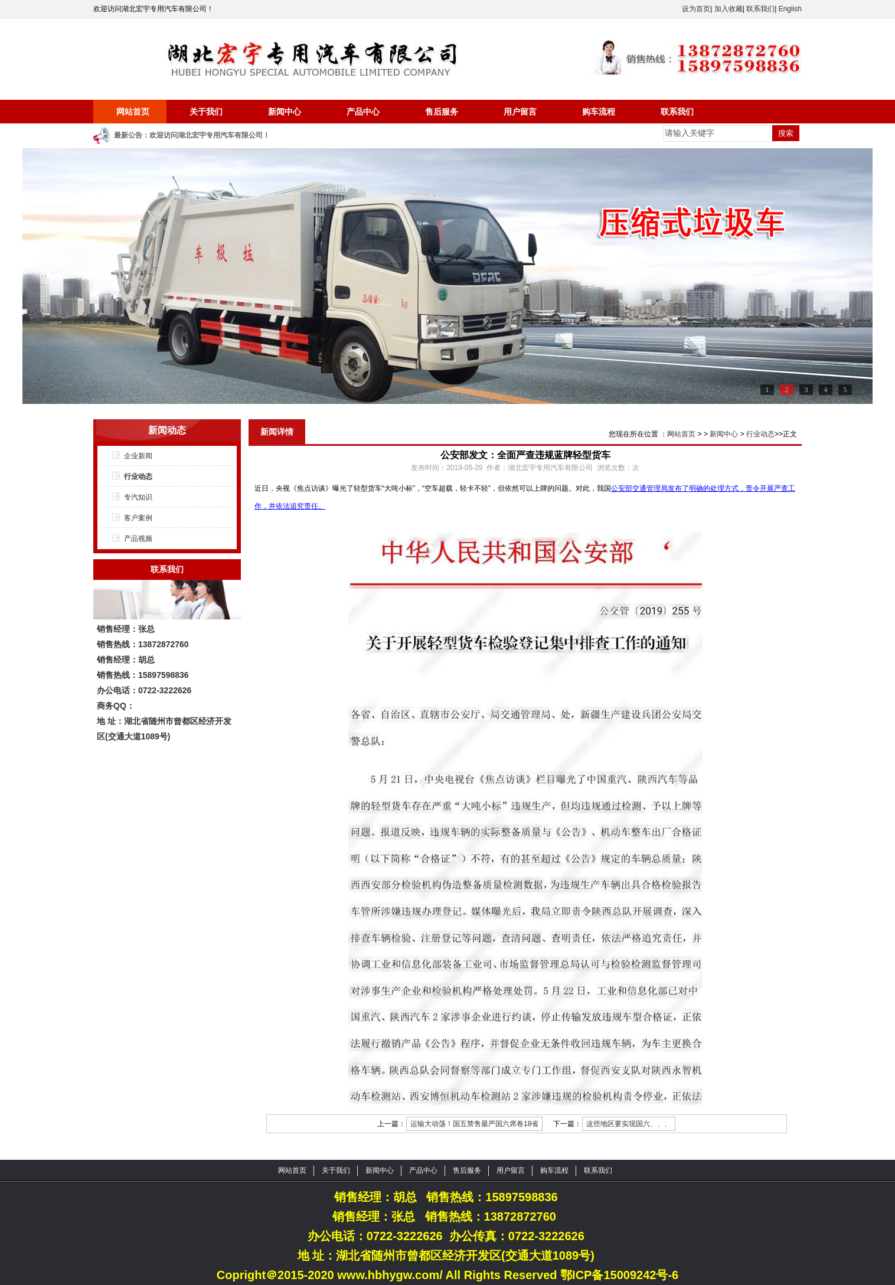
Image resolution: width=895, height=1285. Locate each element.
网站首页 (132, 111)
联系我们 (760, 9)
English (790, 9)
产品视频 (138, 538)
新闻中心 (284, 111)
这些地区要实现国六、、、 (628, 1124)
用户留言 (520, 111)
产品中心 (363, 111)
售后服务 (441, 111)
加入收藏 (728, 9)
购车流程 (598, 111)
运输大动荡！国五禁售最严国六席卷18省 (474, 1124)
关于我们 (206, 111)
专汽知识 (138, 497)
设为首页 (696, 9)
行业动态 (138, 476)
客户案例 (138, 518)
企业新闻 (138, 456)
